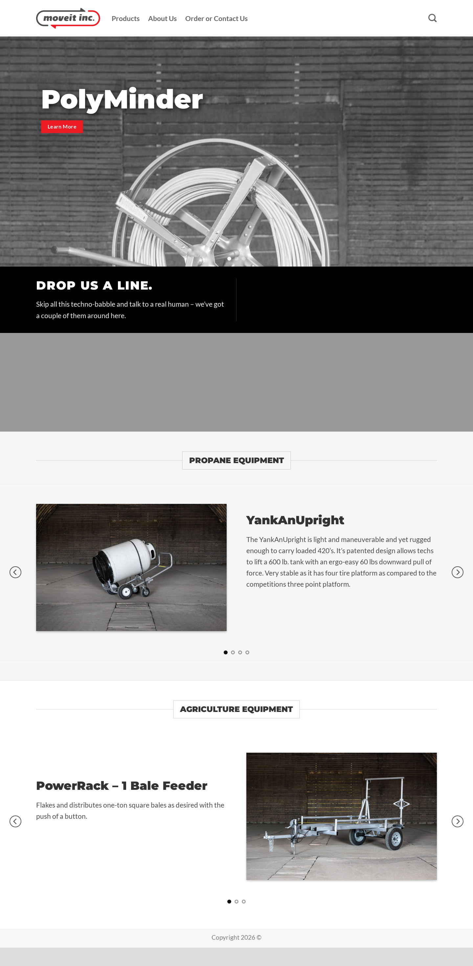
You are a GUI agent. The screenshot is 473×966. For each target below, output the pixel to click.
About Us (162, 18)
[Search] (432, 18)
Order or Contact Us (216, 18)
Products (126, 18)
